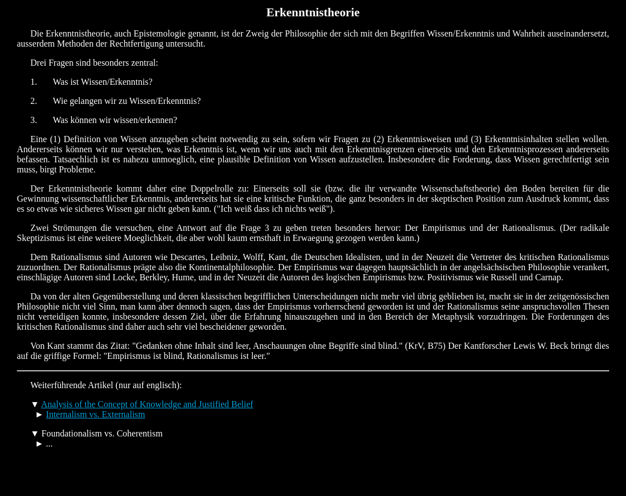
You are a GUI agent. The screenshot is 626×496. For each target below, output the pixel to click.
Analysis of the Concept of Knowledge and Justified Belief (147, 404)
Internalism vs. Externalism (95, 414)
